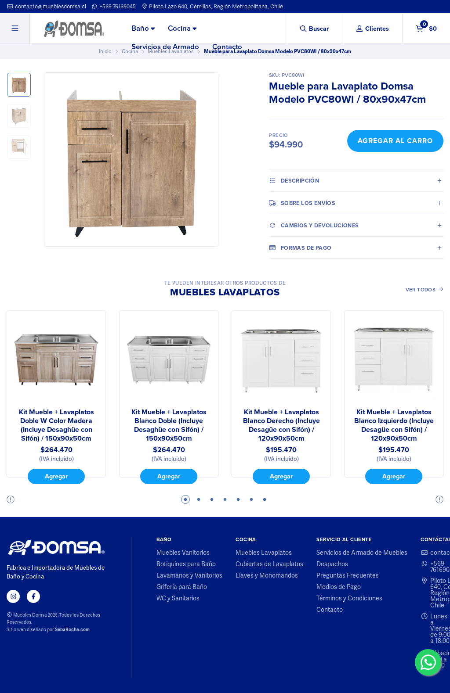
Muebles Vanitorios (183, 552)
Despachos (332, 564)
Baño (143, 28)
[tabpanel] (56, 397)
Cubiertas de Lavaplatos (269, 564)
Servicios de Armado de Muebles (361, 552)
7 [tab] (264, 499)
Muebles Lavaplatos (264, 552)
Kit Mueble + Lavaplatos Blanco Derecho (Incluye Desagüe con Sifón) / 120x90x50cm (281, 425)
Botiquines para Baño (186, 564)
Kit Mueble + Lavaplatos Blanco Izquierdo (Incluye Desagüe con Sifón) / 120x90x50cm (394, 425)
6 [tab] (251, 499)
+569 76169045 (113, 6)
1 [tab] (185, 499)
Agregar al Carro (395, 141)
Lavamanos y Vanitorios (189, 575)
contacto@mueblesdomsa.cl (46, 6)
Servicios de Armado (165, 46)
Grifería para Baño (181, 587)
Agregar (56, 476)
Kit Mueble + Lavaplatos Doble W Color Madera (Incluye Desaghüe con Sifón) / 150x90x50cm (56, 425)
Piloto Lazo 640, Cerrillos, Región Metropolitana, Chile (212, 6)
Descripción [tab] (294, 180)
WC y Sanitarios (178, 598)
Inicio (105, 51)
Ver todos (425, 290)
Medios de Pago (338, 587)
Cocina (182, 28)
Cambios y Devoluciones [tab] (314, 225)
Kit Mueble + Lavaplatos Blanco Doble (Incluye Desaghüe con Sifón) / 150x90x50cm (169, 425)
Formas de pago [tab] (300, 248)
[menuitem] (143, 29)
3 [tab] (211, 499)
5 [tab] (238, 499)
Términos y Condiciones (349, 598)
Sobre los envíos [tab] (302, 203)
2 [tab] (198, 499)
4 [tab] (225, 499)
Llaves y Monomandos (267, 575)
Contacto (227, 46)
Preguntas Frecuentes (347, 575)
